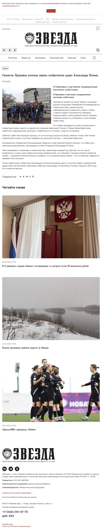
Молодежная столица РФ (32, 19)
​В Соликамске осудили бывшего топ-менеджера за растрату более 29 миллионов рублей (45, 265)
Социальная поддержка (85, 19)
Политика (12, 57)
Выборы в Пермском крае (62, 19)
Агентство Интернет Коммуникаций (16, 526)
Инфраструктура (42, 22)
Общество (26, 57)
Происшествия (56, 57)
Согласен (51, 11)
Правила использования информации (16, 492)
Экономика (40, 57)
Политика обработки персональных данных (19, 497)
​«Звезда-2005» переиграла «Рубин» (19, 429)
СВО (47, 19)
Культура (72, 57)
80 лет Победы (13, 19)
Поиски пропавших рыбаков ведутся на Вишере (25, 347)
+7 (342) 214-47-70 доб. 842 (15, 513)
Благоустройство (59, 22)
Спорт (83, 57)
